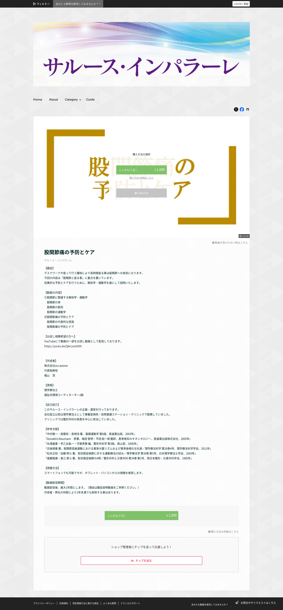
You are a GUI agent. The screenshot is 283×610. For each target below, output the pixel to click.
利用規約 (63, 603)
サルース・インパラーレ (58, 260)
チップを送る (141, 560)
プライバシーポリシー (44, 603)
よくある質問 (109, 603)
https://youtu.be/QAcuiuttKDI (63, 346)
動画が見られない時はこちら (230, 242)
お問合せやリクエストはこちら (256, 602)
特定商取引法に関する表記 (86, 603)
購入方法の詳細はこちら (141, 177)
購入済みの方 (141, 193)
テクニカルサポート (130, 603)
